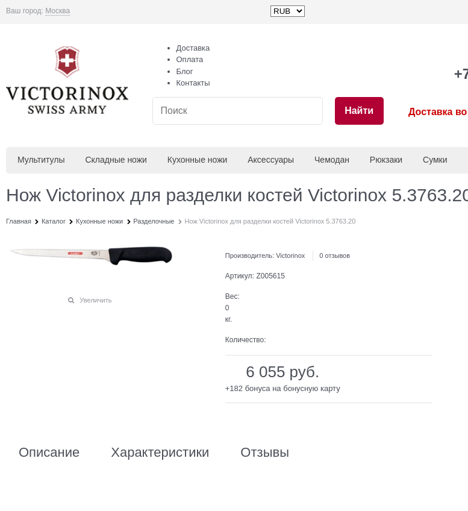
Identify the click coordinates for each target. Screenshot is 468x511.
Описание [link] (49, 452)
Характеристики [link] (160, 452)
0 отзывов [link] (334, 255)
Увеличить (95, 300)
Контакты (193, 82)
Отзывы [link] (264, 452)
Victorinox (290, 255)
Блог (184, 71)
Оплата (190, 59)
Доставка (193, 47)
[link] (57, 11)
